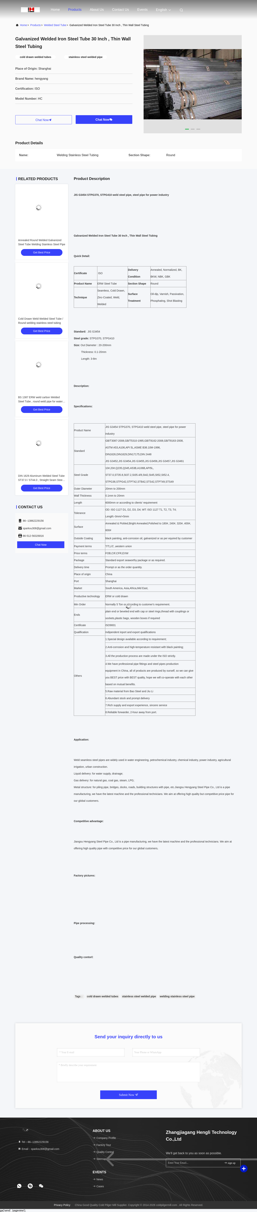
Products (75, 10)
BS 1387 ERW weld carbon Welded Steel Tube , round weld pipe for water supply (40, 401)
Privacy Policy (62, 1205)
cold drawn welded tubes (102, 996)
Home (55, 10)
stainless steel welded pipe (139, 996)
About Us (97, 10)
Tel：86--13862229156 (33, 1141)
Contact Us (120, 10)
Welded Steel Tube (55, 25)
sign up (229, 1162)
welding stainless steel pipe (177, 996)
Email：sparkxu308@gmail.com (38, 1148)
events (142, 10)
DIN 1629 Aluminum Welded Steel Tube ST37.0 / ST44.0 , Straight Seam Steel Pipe (41, 480)
